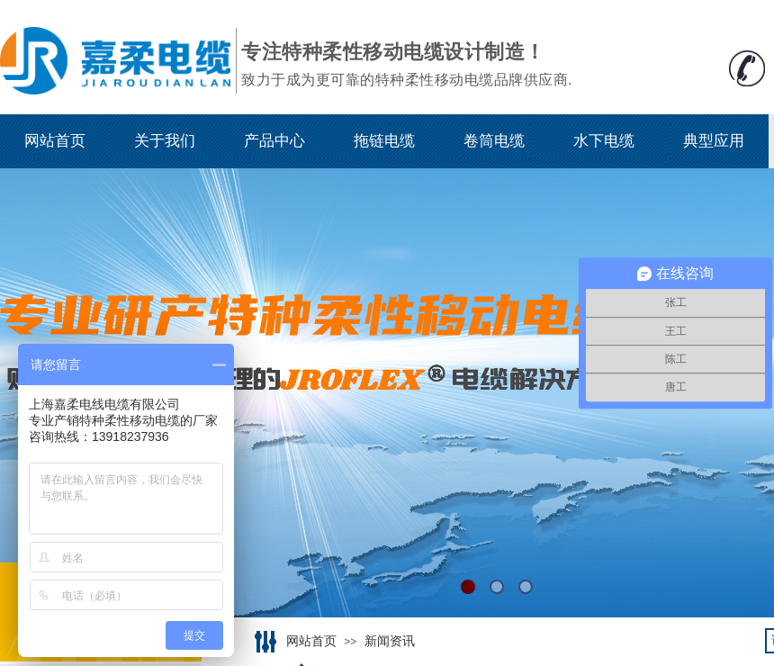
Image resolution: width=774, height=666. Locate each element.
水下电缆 (603, 140)
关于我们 (164, 140)
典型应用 (713, 140)
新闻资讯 (389, 641)
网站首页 (55, 140)
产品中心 (274, 140)
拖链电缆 (384, 140)
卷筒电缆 (494, 140)
